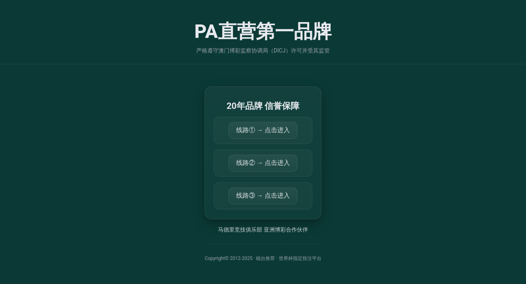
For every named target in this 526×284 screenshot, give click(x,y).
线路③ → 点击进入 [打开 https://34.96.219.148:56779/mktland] (263, 195)
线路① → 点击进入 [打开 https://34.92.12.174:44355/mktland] (263, 130)
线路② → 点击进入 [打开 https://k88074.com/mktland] (263, 162)
